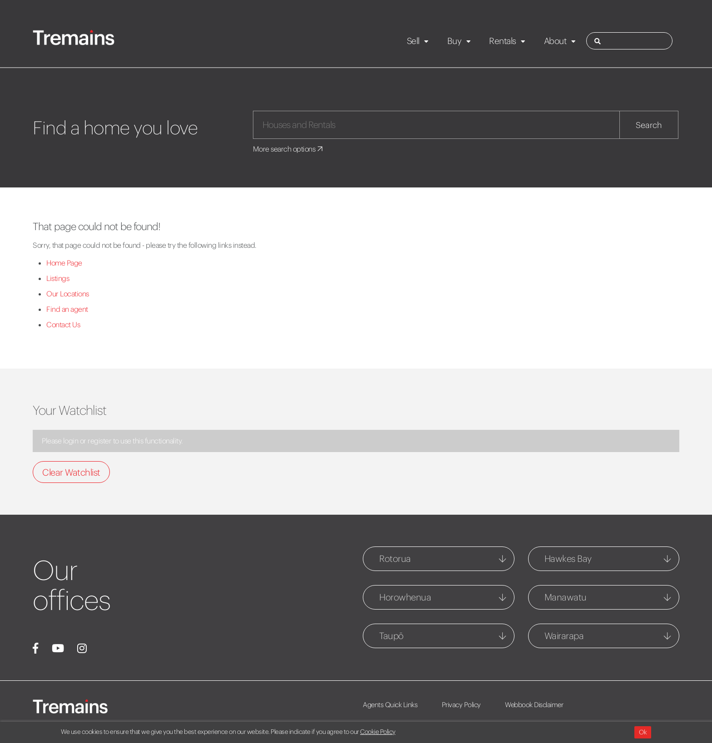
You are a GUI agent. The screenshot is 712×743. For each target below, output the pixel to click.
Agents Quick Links (390, 704)
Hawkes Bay (568, 558)
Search (649, 125)
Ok (643, 732)
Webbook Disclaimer (534, 704)
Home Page (64, 262)
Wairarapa (564, 635)
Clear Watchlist (71, 472)
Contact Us (63, 324)
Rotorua (395, 558)
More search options (288, 148)
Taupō (391, 635)
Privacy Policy (461, 704)
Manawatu (565, 597)
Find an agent (67, 309)
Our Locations (67, 293)
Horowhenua (405, 597)
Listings (57, 278)
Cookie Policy (378, 732)
